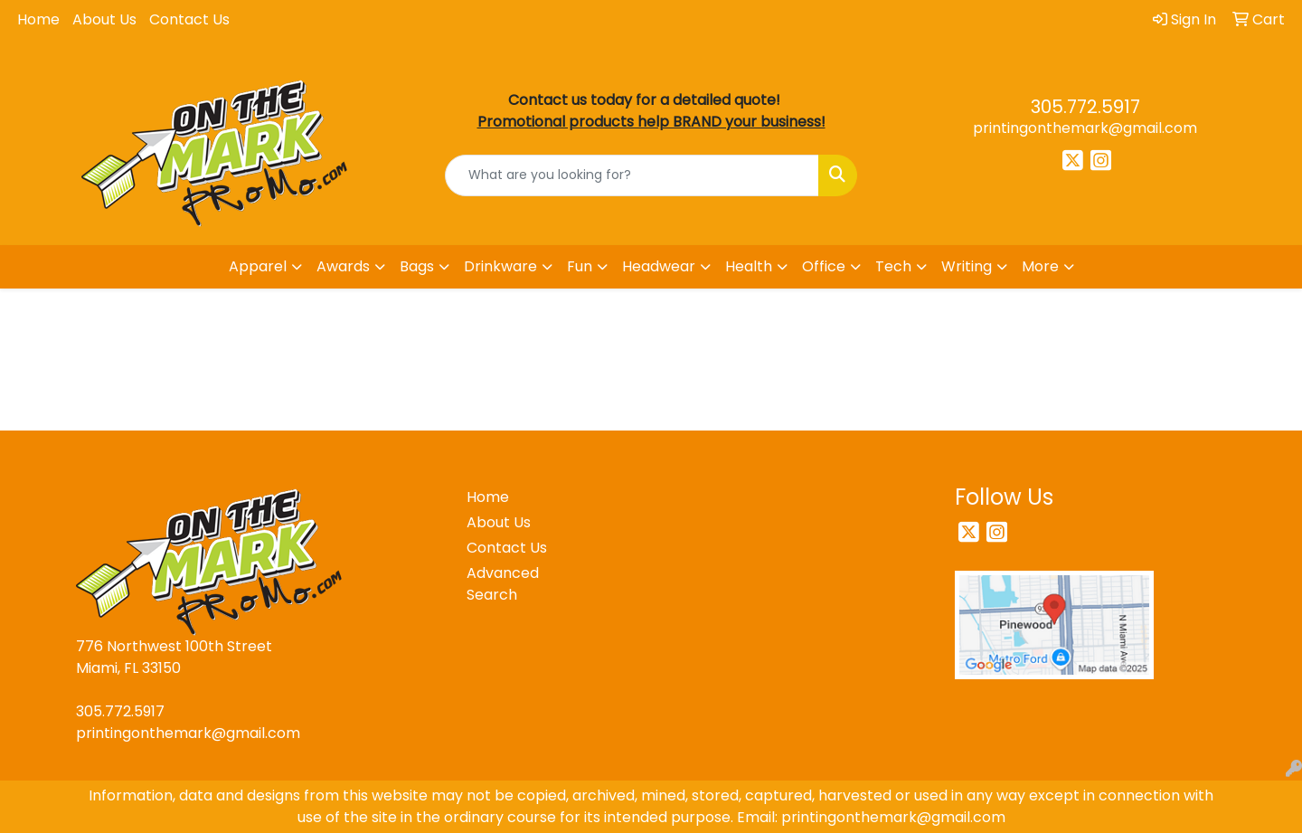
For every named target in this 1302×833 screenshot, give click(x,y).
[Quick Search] (632, 175)
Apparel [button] (258, 266)
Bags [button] (417, 266)
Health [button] (748, 266)
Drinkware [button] (500, 266)
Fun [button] (579, 266)
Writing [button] (966, 266)
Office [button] (823, 266)
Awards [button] (343, 266)
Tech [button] (893, 266)
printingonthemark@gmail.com (1085, 128)
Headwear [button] (658, 266)
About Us (104, 19)
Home (38, 19)
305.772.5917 (1085, 106)
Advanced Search (503, 584)
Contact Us (189, 19)
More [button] (1040, 266)
